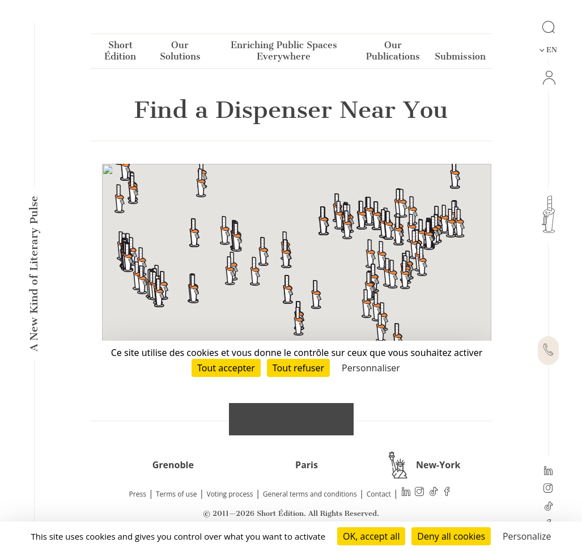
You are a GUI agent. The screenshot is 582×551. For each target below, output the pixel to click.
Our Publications (393, 53)
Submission (460, 58)
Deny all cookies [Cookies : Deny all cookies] (451, 536)
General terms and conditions (310, 494)
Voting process (230, 494)
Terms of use (176, 494)
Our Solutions (180, 53)
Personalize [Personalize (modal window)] (527, 536)
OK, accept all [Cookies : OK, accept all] (371, 536)
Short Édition (120, 53)
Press (137, 494)
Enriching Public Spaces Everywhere (284, 53)
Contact (379, 494)
